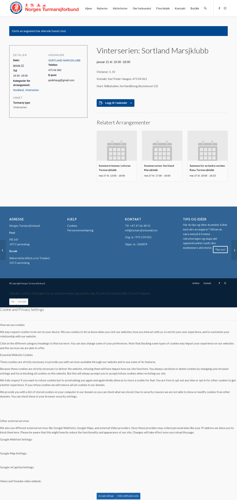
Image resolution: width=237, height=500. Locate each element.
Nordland (18, 90)
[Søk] (205, 8)
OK (12, 301)
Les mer (22, 301)
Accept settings (106, 495)
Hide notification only (127, 495)
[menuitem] (88, 8)
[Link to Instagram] (225, 8)
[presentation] (117, 146)
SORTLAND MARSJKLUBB (64, 60)
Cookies (72, 225)
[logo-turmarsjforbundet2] (44, 8)
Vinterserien (32, 90)
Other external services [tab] (14, 421)
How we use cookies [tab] (12, 324)
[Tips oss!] (220, 249)
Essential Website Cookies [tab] (16, 355)
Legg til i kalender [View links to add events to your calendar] (116, 102)
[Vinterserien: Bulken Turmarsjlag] (3, 250)
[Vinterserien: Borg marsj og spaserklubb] (234, 250)
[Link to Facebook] (219, 8)
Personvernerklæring (80, 230)
